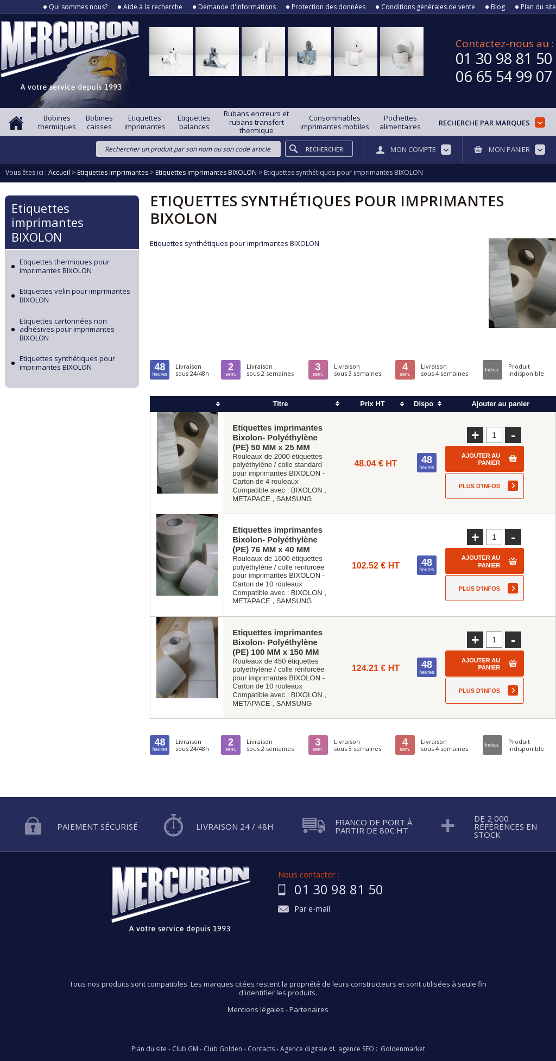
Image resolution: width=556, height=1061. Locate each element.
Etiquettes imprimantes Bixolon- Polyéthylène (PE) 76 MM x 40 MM (277, 539)
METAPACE (251, 499)
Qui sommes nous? (78, 7)
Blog (498, 7)
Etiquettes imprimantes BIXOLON (47, 222)
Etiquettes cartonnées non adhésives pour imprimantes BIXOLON (67, 330)
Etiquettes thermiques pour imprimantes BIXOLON (65, 266)
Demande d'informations (237, 7)
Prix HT (372, 404)
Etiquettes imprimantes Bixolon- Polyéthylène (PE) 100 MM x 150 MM (277, 642)
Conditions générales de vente (428, 7)
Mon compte (413, 149)
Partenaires (308, 1009)
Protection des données (328, 7)
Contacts (261, 1049)
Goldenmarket (403, 1049)
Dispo (423, 404)
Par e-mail (312, 909)
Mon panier (509, 149)
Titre (280, 404)
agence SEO (356, 1049)
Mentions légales (256, 1009)
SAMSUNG (294, 499)
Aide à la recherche (152, 7)
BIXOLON (307, 490)
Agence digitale (303, 1049)
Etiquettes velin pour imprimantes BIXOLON (75, 295)
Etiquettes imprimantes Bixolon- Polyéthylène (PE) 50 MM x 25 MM (277, 437)
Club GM (185, 1049)
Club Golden (223, 1049)
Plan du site (538, 7)
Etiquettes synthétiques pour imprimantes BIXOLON (67, 363)
